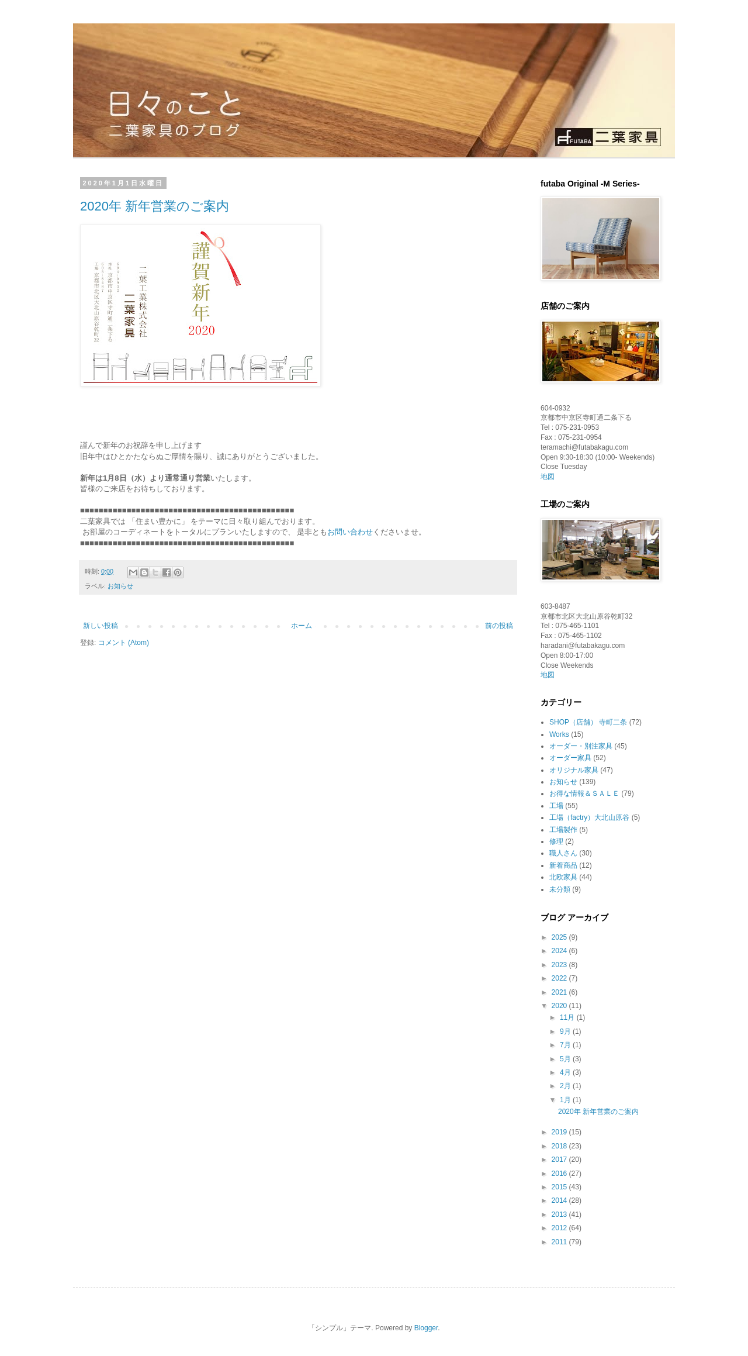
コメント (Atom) (123, 643)
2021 (560, 992)
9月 (566, 1031)
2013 (560, 1214)
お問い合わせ (350, 531)
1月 (566, 1100)
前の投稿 (499, 626)
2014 (560, 1200)
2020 (560, 1006)
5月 (566, 1059)
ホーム (301, 626)
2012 (560, 1228)
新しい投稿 (100, 626)
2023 (560, 965)
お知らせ (120, 585)
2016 (560, 1173)
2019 (560, 1132)
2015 (560, 1187)
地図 (548, 476)
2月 (566, 1086)
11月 (568, 1017)
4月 (566, 1072)
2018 (560, 1146)
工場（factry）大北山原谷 (589, 817)
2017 (560, 1159)
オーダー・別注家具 (580, 746)
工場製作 (563, 830)
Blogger (426, 1328)
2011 (560, 1242)
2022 (560, 978)
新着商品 (563, 865)
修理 (556, 841)
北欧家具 (563, 877)
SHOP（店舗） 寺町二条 (588, 722)
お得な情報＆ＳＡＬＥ (584, 793)
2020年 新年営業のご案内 (154, 206)
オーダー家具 (570, 758)
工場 (556, 806)
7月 (566, 1045)
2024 (560, 951)
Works (559, 734)
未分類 (559, 889)
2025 (560, 937)
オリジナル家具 (573, 770)
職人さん (563, 853)
